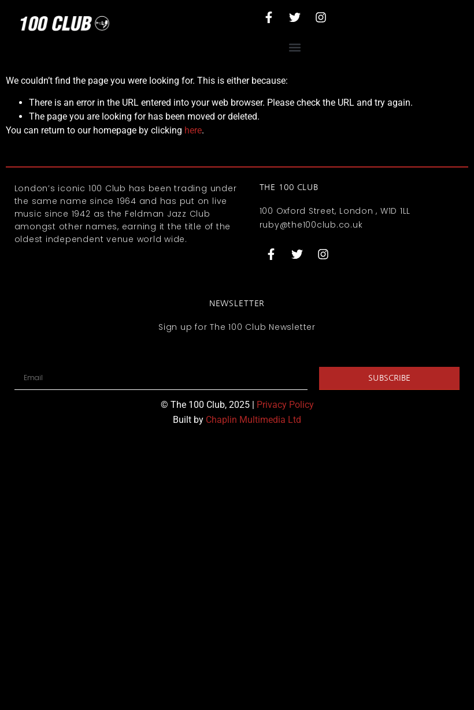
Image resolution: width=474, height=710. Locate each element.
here (193, 130)
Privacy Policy (285, 404)
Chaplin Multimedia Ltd (253, 419)
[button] (295, 47)
